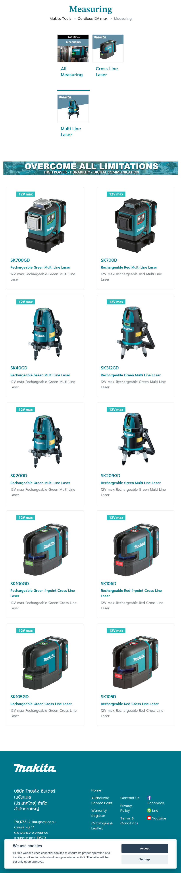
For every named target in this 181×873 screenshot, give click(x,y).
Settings (144, 859)
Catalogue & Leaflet (102, 826)
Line (152, 810)
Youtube (156, 818)
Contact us (129, 797)
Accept (145, 848)
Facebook (155, 800)
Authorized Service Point (102, 800)
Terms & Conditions (129, 821)
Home (96, 790)
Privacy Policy (126, 808)
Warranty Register (99, 813)
